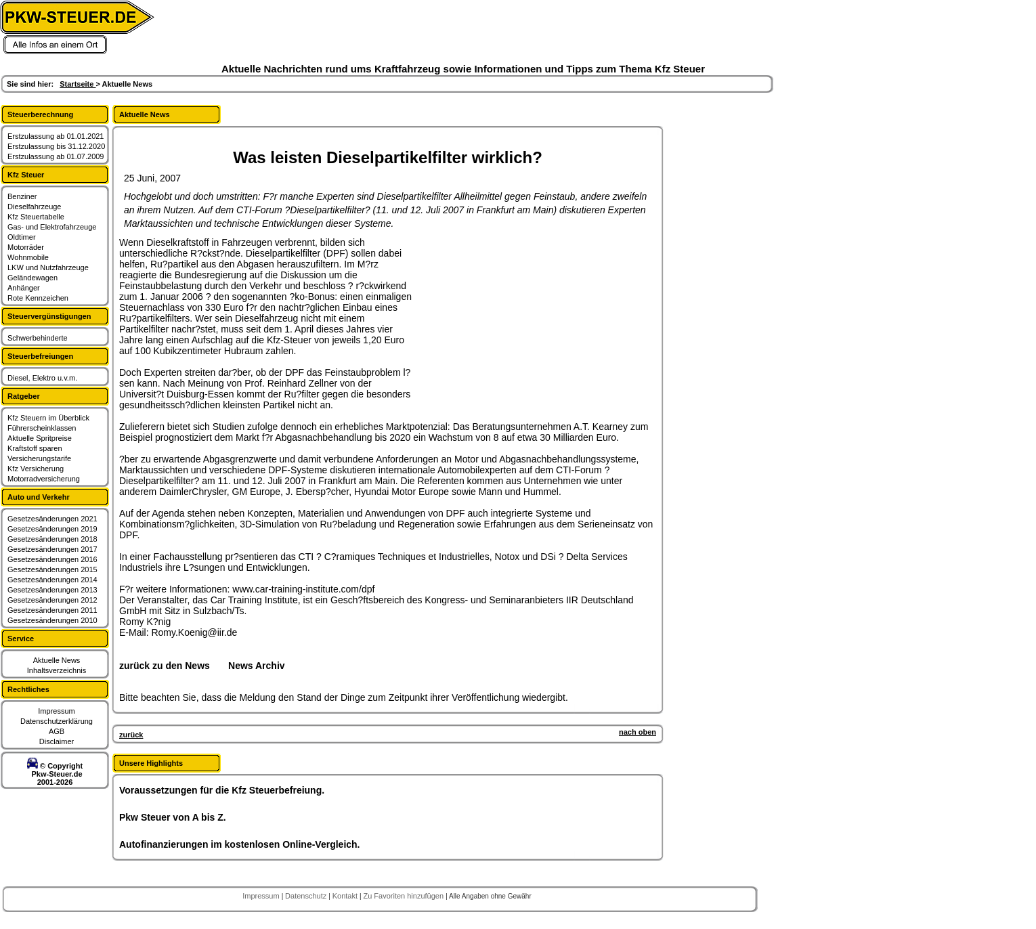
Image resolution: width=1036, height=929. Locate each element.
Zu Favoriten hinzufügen (404, 896)
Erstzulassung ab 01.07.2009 (55, 156)
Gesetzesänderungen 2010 (52, 620)
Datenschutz (306, 896)
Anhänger (23, 288)
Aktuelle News (57, 660)
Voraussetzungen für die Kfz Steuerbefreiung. (221, 790)
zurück (131, 735)
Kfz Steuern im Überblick (48, 418)
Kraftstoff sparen (34, 448)
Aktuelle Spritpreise (39, 438)
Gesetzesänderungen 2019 (52, 529)
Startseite (77, 84)
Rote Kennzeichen (37, 298)
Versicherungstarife (39, 458)
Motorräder (25, 247)
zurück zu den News (164, 665)
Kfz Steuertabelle (35, 217)
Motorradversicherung (43, 479)
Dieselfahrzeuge (34, 206)
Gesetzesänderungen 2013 (52, 590)
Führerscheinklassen (42, 428)
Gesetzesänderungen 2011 (52, 610)
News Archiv (256, 665)
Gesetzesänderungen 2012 (52, 600)
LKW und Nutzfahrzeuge (48, 267)
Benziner (22, 196)
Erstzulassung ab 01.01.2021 (55, 136)
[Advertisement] (518, 321)
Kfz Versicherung (35, 468)
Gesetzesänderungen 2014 (52, 580)
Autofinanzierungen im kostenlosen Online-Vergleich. (239, 844)
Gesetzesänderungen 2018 (52, 539)
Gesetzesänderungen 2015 (52, 569)
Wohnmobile (28, 257)
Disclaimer (56, 741)
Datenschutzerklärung (56, 721)
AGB (56, 731)
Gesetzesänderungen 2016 (52, 559)
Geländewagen (32, 278)
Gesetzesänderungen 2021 (52, 519)
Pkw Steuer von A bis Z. (172, 817)
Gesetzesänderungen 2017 (52, 549)
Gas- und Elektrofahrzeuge (51, 227)
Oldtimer (21, 237)
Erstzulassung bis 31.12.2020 (56, 146)
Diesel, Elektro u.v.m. (42, 378)
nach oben (637, 732)
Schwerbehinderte (37, 338)
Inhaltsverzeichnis (56, 670)
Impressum (56, 711)
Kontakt (346, 896)
